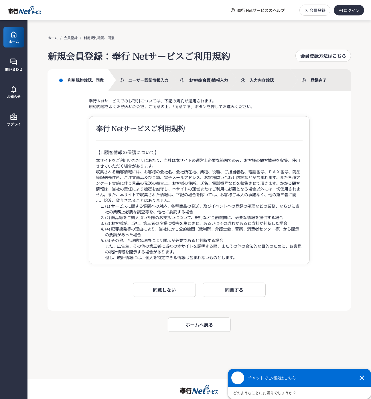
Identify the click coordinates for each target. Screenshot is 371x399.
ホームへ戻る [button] (199, 324)
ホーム (53, 37)
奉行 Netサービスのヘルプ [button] (258, 10)
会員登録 (314, 10)
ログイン (349, 10)
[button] (323, 56)
